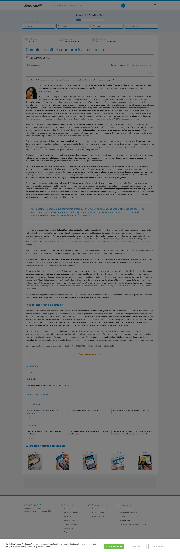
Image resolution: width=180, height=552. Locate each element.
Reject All (136, 546)
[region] (90, 545)
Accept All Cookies (114, 546)
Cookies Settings (158, 546)
